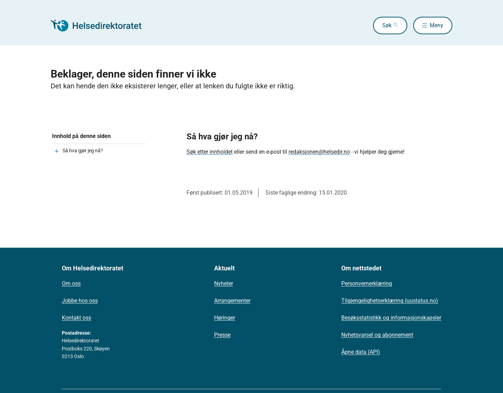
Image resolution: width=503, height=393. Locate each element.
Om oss (71, 283)
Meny (436, 25)
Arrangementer (232, 300)
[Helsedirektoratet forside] (101, 25)
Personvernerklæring (366, 283)
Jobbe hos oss (80, 300)
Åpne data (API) (360, 352)
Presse (222, 335)
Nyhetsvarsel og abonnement (377, 335)
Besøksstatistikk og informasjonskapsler (391, 317)
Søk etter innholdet (210, 151)
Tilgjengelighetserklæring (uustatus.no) (389, 300)
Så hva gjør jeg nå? (83, 150)
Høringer (224, 317)
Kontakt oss (76, 317)
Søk (387, 25)
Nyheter (223, 283)
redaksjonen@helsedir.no (319, 151)
